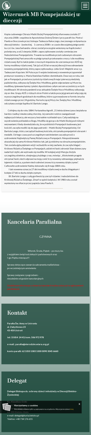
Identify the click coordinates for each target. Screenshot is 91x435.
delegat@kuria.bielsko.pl (26, 415)
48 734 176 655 (25, 419)
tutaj (71, 409)
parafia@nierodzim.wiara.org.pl (32, 344)
